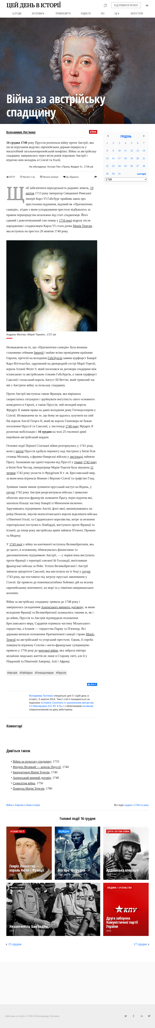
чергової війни (48, 650)
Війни (93, 132)
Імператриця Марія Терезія (31, 772)
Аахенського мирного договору (62, 607)
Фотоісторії (17, 887)
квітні (20, 451)
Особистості (17, 831)
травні (78, 462)
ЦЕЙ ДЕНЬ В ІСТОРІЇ (33, 5)
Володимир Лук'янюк (21, 132)
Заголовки (38, 13)
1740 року (72, 426)
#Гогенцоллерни (44, 673)
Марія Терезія (82, 226)
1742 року (90, 462)
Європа (19, 805)
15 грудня (14, 944)
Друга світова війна (118, 831)
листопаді (76, 456)
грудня (128, 805)
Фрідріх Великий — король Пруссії (37, 767)
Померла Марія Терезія (28, 788)
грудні (10, 492)
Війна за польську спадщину (32, 761)
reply (95, 176)
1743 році (15, 544)
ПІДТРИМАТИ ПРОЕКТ (126, 5)
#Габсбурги (26, 673)
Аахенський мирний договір (32, 778)
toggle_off (147, 5)
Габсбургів (55, 358)
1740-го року (141, 805)
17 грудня (140, 944)
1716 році (65, 220)
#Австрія (12, 673)
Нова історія (33, 805)
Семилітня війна (24, 783)
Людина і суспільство (119, 887)
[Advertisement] (126, 236)
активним (87, 706)
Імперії (39, 352)
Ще (117, 13)
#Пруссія (61, 673)
